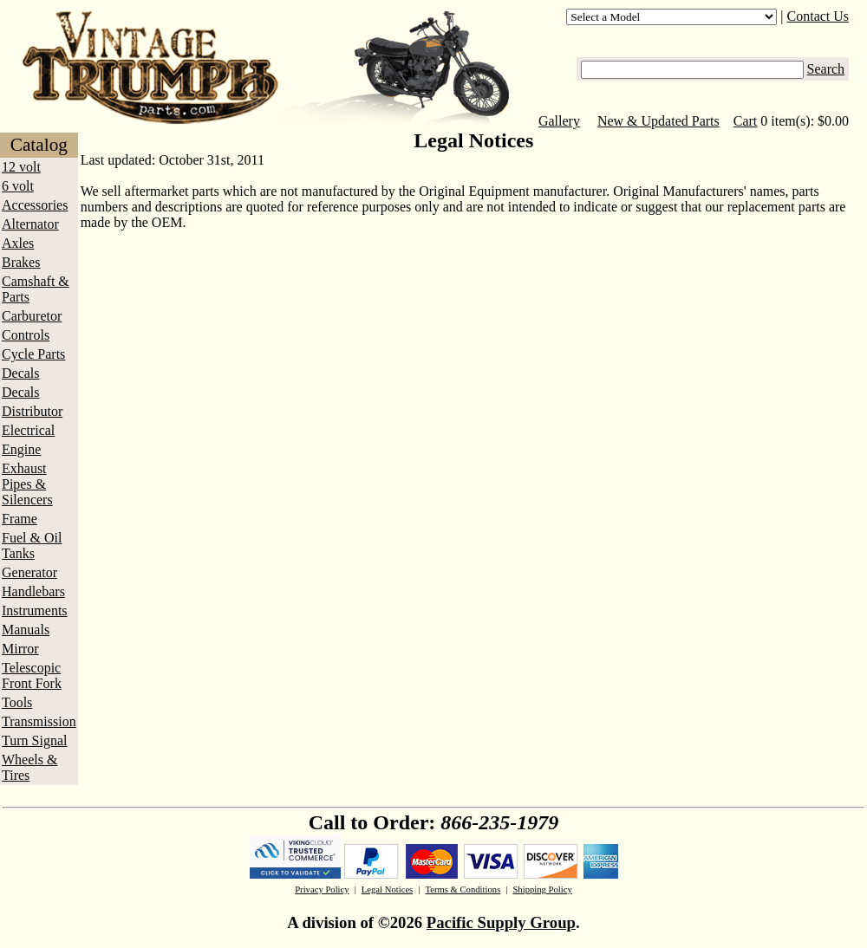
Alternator (30, 224)
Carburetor (32, 315)
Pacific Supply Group (501, 922)
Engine (21, 449)
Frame (19, 518)
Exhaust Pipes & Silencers (27, 484)
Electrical (28, 430)
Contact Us (818, 16)
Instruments (35, 610)
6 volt (18, 186)
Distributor (32, 411)
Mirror (20, 648)
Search (826, 69)
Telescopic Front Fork (32, 675)
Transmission (39, 721)
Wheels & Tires (29, 767)
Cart (745, 121)
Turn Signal (34, 740)
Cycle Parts (33, 354)
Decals (21, 373)
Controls (25, 335)
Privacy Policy (322, 889)
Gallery (559, 121)
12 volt (21, 166)
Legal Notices (387, 889)
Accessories (35, 205)
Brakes (21, 262)
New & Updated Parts (658, 121)
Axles (18, 243)
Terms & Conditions (462, 889)
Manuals (25, 629)
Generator (29, 572)
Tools (17, 702)
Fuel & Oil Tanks (32, 545)
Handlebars (33, 591)
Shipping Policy (541, 889)
